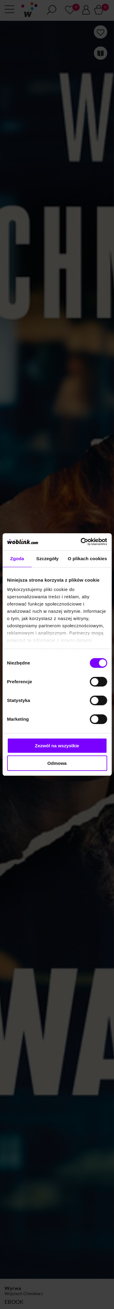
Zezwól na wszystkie (57, 745)
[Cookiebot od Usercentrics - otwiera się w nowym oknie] (81, 542)
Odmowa (57, 763)
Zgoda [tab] (17, 558)
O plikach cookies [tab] (87, 558)
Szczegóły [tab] (47, 558)
